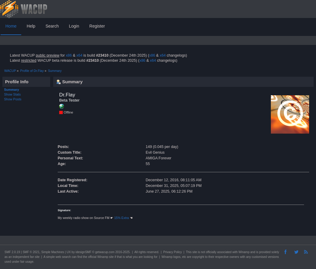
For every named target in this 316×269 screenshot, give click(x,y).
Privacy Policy (172, 252)
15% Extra (121, 218)
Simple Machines (52, 252)
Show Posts (13, 99)
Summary (11, 89)
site (194, 252)
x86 (69, 55)
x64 (79, 55)
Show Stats (12, 94)
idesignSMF (83, 252)
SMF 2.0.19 (12, 252)
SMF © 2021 (31, 252)
